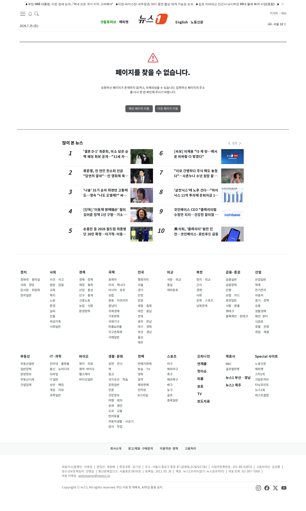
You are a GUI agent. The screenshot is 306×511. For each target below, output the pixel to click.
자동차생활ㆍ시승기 (120, 421)
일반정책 (25, 369)
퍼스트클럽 (262, 395)
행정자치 (143, 280)
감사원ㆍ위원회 (30, 290)
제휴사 (230, 356)
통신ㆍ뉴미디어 (59, 369)
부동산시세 (27, 379)
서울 (140, 285)
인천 (140, 295)
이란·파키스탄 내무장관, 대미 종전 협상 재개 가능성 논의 (147, 4)
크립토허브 (108, 22)
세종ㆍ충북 (145, 306)
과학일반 (55, 395)
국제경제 (113, 311)
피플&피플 (115, 327)
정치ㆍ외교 (203, 280)
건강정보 (113, 395)
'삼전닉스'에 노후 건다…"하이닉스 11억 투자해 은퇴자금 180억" (196, 195)
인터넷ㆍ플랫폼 (59, 364)
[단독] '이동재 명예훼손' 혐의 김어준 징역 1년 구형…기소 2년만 (104, 214)
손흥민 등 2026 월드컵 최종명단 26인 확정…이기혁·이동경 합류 (104, 234)
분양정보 (25, 374)
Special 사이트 (266, 356)
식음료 (259, 322)
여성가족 (55, 322)
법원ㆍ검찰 (57, 285)
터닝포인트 (262, 385)
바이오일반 (86, 379)
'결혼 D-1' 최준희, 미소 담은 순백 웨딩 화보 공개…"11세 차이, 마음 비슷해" (105, 156)
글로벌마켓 (232, 369)
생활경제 (260, 311)
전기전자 (260, 290)
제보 (283, 13)
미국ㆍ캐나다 (116, 285)
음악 (140, 379)
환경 (52, 306)
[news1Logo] (37, 470)
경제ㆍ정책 (86, 280)
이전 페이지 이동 (167, 109)
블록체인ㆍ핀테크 (237, 316)
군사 (199, 285)
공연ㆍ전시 (115, 364)
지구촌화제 (115, 332)
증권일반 (231, 300)
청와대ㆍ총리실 (30, 280)
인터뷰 (142, 390)
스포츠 (172, 356)
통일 (170, 285)
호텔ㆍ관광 (262, 327)
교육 (52, 290)
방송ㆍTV (144, 369)
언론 (111, 390)
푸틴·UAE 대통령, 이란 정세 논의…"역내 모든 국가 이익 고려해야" (62, 4)
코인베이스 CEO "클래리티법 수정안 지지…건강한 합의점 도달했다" (196, 214)
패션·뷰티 (261, 316)
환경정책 (84, 311)
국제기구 (113, 322)
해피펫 (124, 22)
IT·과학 (55, 356)
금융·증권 (233, 272)
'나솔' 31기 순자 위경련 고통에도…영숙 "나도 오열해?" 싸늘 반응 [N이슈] (105, 195)
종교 (111, 374)
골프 (170, 395)
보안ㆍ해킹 (57, 385)
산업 (258, 272)
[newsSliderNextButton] (240, 143)
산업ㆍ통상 (86, 290)
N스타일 (143, 395)
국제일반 (113, 337)
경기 (140, 290)
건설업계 (25, 385)
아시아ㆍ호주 (116, 290)
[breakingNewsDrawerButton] (30, 13)
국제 (111, 272)
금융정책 (231, 285)
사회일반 (55, 327)
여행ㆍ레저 (115, 400)
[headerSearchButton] (36, 13)
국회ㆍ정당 (27, 285)
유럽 (111, 295)
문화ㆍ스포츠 (204, 300)
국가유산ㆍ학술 (118, 379)
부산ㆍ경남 (145, 332)
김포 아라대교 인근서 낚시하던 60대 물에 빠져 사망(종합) (228, 4)
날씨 (52, 311)
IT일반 (54, 379)
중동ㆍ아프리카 (118, 300)
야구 (170, 364)
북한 (199, 272)
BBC (228, 364)
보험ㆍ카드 (233, 295)
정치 (23, 272)
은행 (228, 290)
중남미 (112, 306)
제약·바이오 (87, 369)
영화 (140, 374)
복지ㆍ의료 (86, 364)
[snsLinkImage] (258, 488)
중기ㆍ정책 (262, 300)
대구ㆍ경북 (145, 327)
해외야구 (172, 369)
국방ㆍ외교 (174, 280)
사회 (53, 272)
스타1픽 (260, 374)
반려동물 (113, 416)
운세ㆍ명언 (115, 406)
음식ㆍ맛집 (115, 427)
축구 (170, 374)
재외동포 (172, 290)
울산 (140, 337)
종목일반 (172, 400)
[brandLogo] (153, 18)
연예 (141, 356)
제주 (140, 342)
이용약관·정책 (169, 449)
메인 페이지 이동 (139, 109)
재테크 (230, 311)
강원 (140, 300)
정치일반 (25, 295)
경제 (82, 272)
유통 (258, 306)
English (182, 22)
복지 (52, 295)
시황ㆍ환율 (233, 306)
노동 (52, 300)
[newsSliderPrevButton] (229, 143)
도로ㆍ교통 (115, 411)
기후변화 (113, 316)
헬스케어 (84, 374)
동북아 (112, 280)
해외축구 (172, 379)
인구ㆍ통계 (86, 295)
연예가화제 (145, 364)
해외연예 (143, 385)
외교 (170, 272)
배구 (170, 385)
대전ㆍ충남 (145, 311)
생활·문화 (115, 356)
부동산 (25, 356)
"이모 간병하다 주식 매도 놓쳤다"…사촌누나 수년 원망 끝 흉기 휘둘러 (196, 176)
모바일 (54, 374)
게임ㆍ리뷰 (57, 390)
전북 (140, 316)
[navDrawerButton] (23, 13)
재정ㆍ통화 (86, 285)
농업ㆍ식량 (86, 306)
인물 (52, 316)
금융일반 (231, 280)
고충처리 (190, 449)
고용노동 (84, 300)
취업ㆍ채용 (262, 332)
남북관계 (201, 306)
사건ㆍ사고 (57, 280)
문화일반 (113, 385)
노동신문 (197, 22)
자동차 (259, 295)
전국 (141, 272)
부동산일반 (27, 364)
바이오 (84, 356)
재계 (258, 285)
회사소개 (115, 449)
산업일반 (260, 280)
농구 (170, 390)
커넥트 (274, 13)
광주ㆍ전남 (145, 322)
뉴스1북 (260, 390)
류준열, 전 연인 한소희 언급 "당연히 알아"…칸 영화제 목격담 (105, 176)
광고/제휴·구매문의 (140, 449)
